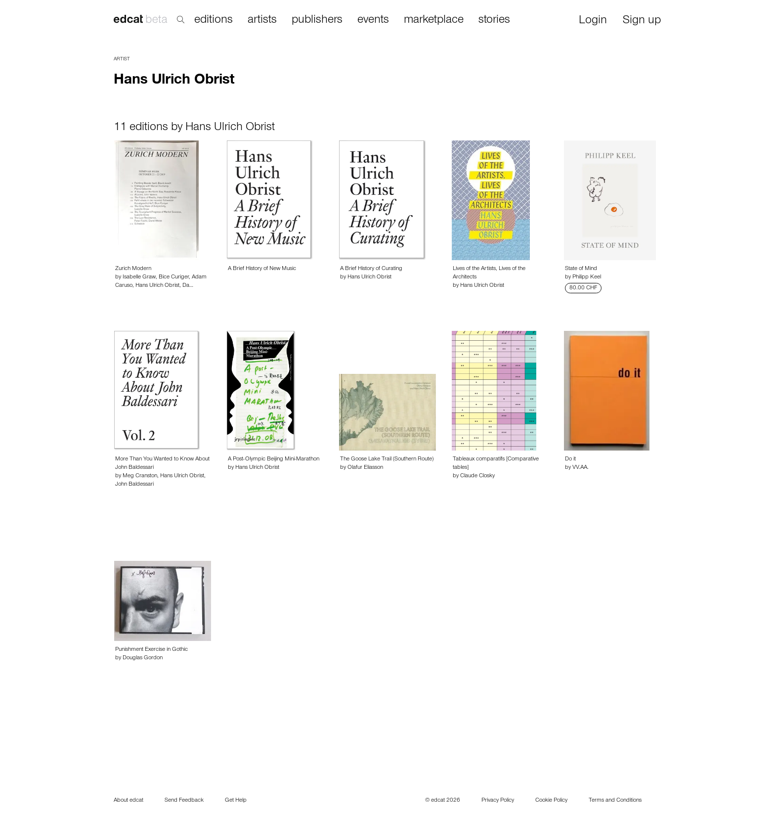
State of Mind (581, 269)
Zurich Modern (133, 269)
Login (593, 21)
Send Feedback (184, 801)
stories (494, 20)
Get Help (236, 801)
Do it (570, 459)
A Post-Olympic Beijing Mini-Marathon (273, 459)
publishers (317, 20)
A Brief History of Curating (371, 269)
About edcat (128, 801)
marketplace (434, 20)
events (373, 20)
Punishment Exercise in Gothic (151, 650)
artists (262, 20)
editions (213, 20)
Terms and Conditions (615, 801)
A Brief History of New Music (262, 269)
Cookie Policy (551, 801)
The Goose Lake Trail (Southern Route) (386, 459)
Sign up (642, 21)
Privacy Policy (497, 801)
